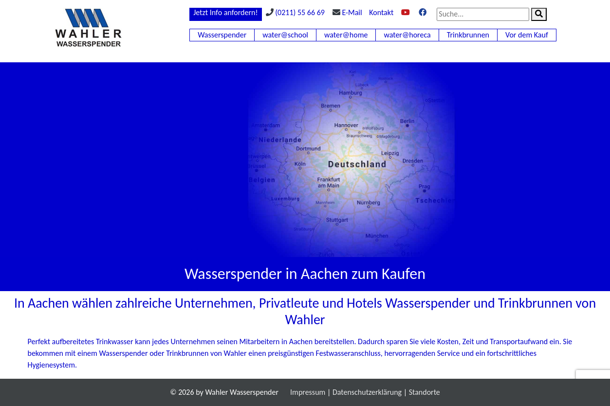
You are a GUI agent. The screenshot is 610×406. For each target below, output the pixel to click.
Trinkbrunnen (468, 34)
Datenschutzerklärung (367, 392)
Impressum (307, 392)
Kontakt (381, 12)
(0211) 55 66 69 (300, 12)
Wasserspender (222, 34)
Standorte (424, 392)
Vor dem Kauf (526, 34)
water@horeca (407, 34)
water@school (285, 34)
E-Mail (352, 12)
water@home (346, 34)
